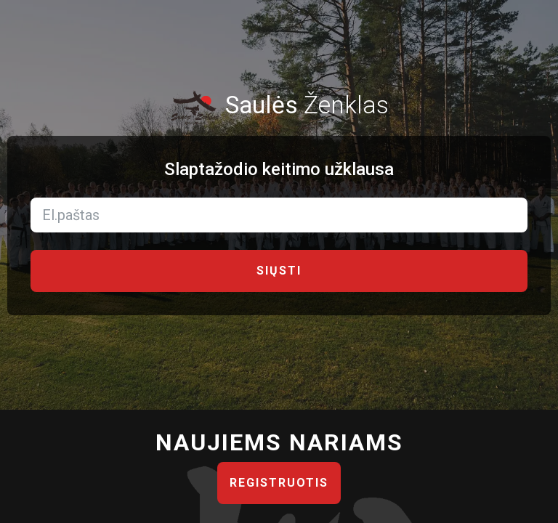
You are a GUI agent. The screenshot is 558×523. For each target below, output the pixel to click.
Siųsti (279, 270)
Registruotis (279, 483)
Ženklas (279, 105)
